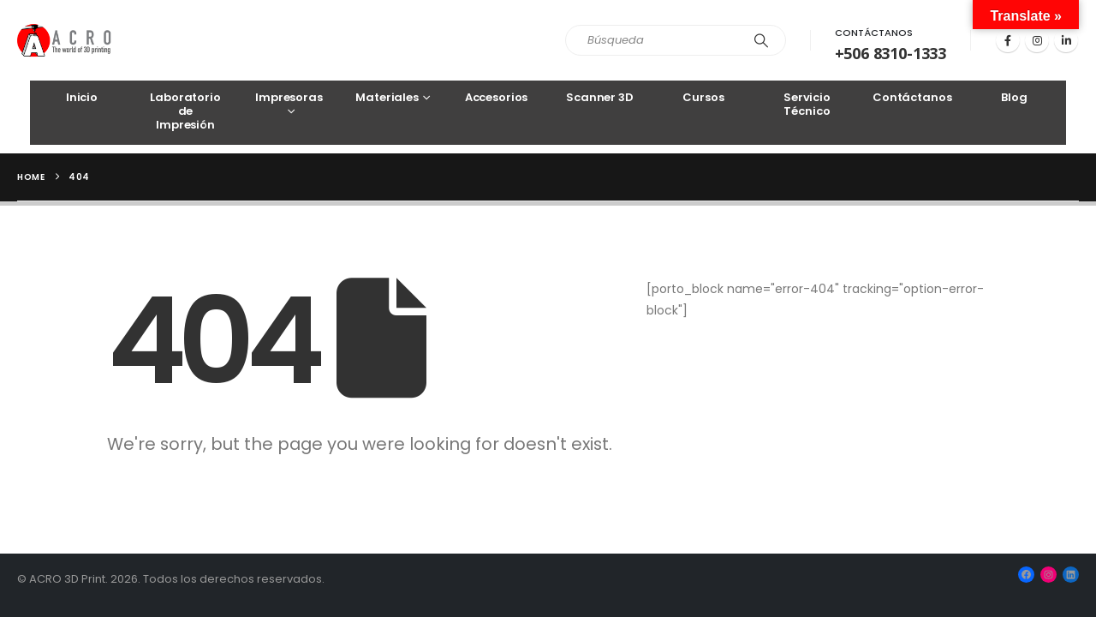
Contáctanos (874, 32)
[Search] (761, 40)
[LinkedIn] (1066, 40)
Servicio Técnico (807, 104)
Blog (1014, 97)
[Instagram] (1037, 40)
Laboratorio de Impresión (185, 111)
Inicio (82, 97)
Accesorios (496, 97)
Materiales (387, 97)
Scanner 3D (600, 97)
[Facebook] (1008, 40)
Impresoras (289, 97)
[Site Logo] (64, 40)
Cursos (703, 97)
